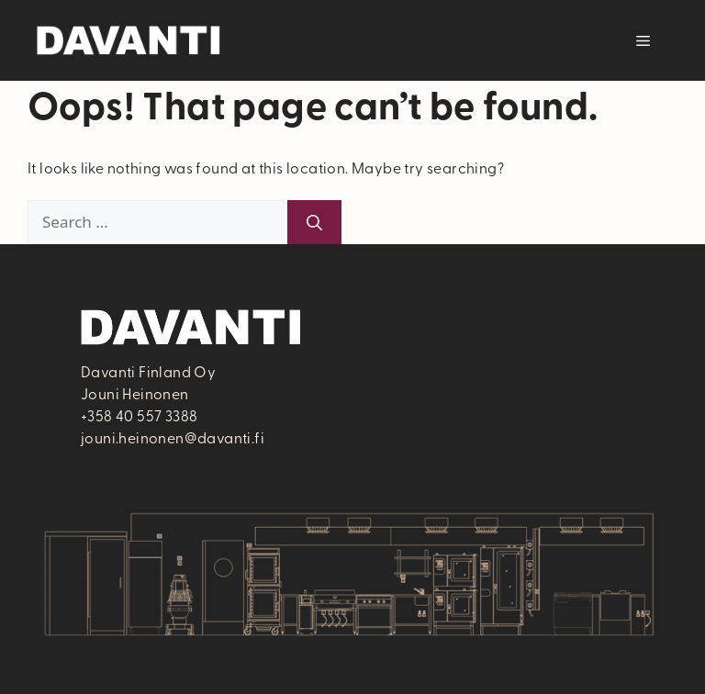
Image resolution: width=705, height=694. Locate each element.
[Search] (314, 222)
